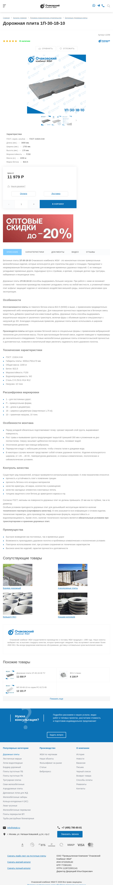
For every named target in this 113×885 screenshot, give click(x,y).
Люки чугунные (10, 805)
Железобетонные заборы (15, 797)
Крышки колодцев (66, 617)
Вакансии (80, 763)
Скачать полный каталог (19, 868)
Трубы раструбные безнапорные (18, 818)
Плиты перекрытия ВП (13, 814)
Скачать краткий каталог (19, 862)
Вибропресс (45, 771)
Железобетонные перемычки (17, 810)
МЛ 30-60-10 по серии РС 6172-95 (31, 687)
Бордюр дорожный (12, 588)
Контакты (80, 788)
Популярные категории (15, 748)
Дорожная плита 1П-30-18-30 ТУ (30, 673)
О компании (82, 748)
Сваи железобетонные (13, 784)
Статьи (43, 767)
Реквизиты (81, 784)
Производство (47, 748)
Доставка (55, 193)
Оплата (23, 193)
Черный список (83, 771)
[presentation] (76, 121)
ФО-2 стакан (75, 673)
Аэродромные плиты (68, 588)
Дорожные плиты (11, 754)
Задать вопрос (57, 735)
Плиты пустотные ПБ (13, 771)
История (80, 754)
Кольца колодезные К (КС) (15, 801)
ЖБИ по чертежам (48, 754)
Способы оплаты (84, 780)
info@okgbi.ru (13, 828)
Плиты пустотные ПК (13, 776)
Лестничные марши (12, 758)
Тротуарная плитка (12, 780)
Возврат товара (83, 776)
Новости (80, 758)
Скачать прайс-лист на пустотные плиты (26, 856)
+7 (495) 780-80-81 (72, 827)
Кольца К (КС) (9, 617)
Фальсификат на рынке (51, 763)
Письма (80, 767)
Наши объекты (47, 758)
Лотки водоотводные (13, 763)
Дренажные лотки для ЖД (15, 793)
